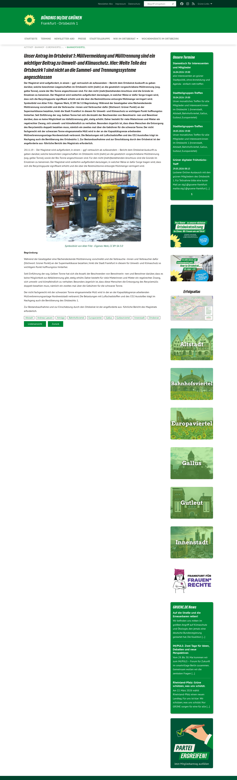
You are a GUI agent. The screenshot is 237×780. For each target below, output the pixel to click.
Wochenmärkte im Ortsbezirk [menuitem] (160, 38)
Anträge (61, 317)
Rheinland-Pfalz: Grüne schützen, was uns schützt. (189, 683)
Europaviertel (95, 317)
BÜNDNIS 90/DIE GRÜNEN (63, 17)
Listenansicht (35, 323)
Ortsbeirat (154, 317)
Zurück (55, 323)
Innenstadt (139, 317)
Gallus (109, 317)
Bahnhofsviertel (76, 47)
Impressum (120, 3)
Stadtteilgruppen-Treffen (188, 92)
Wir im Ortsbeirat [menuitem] (124, 38)
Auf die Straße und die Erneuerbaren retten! (187, 613)
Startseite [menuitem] (30, 38)
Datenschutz (134, 3)
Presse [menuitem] (82, 38)
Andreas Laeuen (45, 317)
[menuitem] (105, 4)
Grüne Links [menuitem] (203, 3)
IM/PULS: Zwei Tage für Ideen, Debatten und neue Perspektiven (191, 648)
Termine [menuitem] (46, 38)
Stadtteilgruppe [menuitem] (100, 38)
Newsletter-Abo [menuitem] (64, 38)
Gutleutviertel (123, 317)
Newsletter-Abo (105, 3)
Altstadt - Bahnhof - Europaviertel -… (44, 47)
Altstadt (29, 317)
